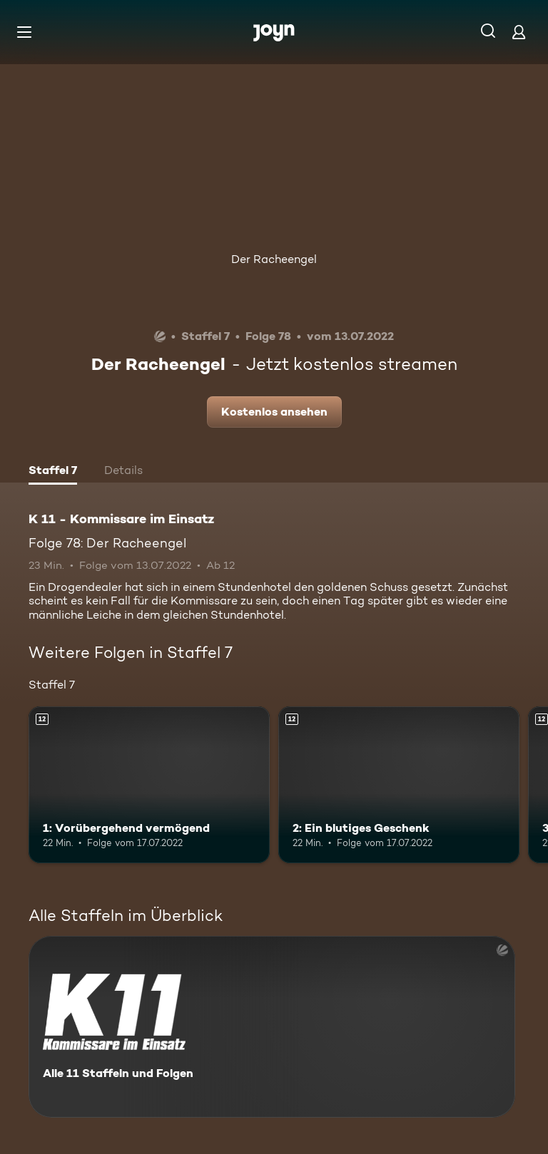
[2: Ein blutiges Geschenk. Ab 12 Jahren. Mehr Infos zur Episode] (398, 784)
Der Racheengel (274, 259)
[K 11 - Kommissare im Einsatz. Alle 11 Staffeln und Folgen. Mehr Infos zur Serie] (272, 1027)
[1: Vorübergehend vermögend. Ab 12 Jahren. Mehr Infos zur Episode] (149, 784)
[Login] (519, 31)
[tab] (53, 472)
